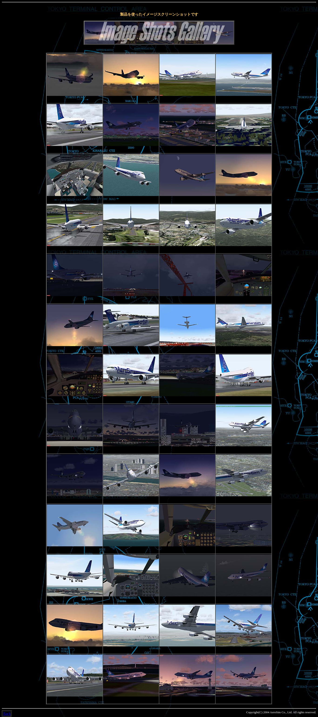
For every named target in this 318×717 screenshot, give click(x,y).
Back (7, 714)
